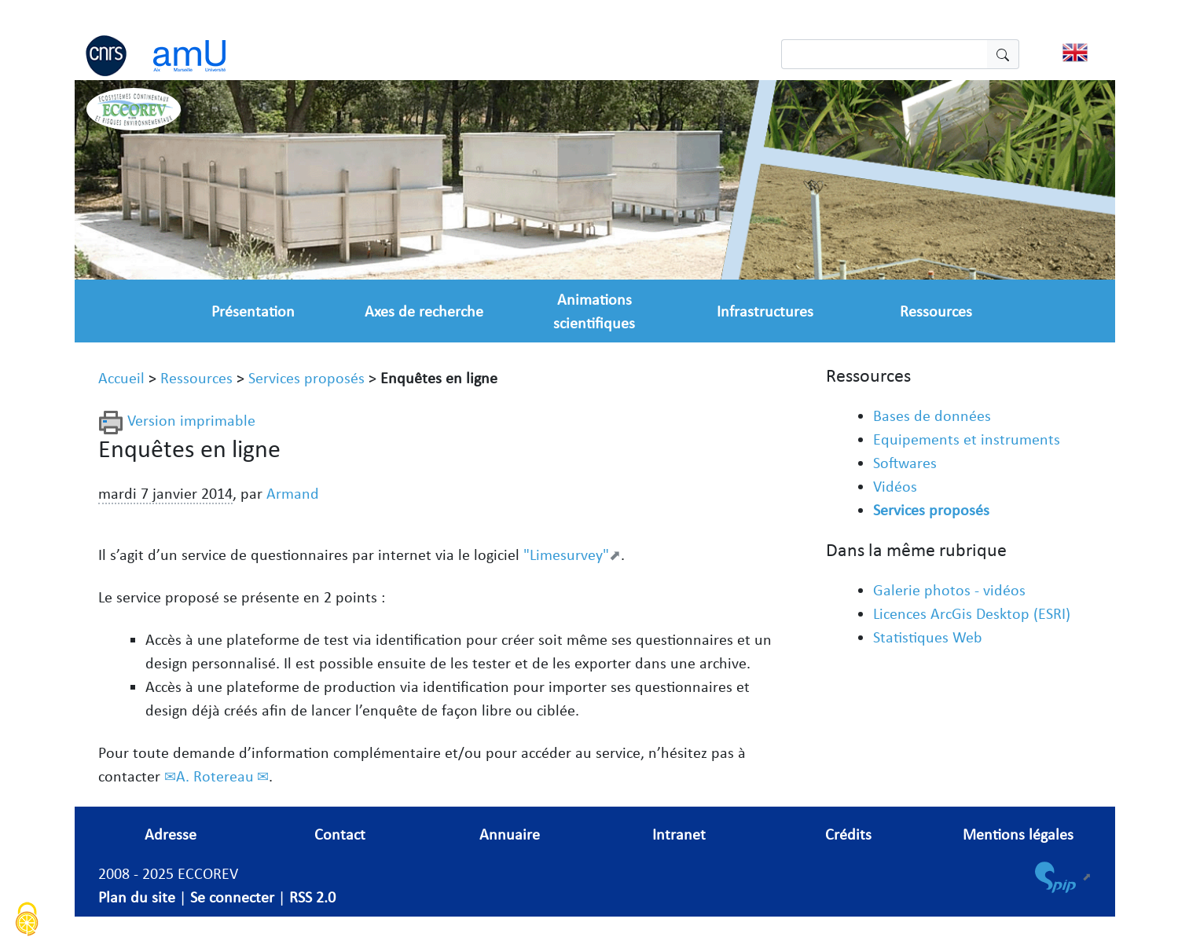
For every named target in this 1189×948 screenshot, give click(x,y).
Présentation (253, 311)
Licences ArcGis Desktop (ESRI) (971, 613)
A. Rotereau (215, 776)
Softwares (905, 462)
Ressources (936, 311)
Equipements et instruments (966, 439)
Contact (339, 834)
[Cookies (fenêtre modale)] (27, 921)
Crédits (848, 834)
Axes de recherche (424, 311)
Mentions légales (1018, 834)
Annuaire (509, 834)
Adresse (170, 834)
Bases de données (932, 415)
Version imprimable (176, 420)
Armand (292, 493)
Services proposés (306, 377)
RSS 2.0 (312, 897)
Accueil (121, 377)
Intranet (679, 834)
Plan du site (136, 897)
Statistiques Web (927, 637)
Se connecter (232, 897)
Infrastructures (765, 311)
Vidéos (895, 486)
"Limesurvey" (566, 554)
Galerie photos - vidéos (949, 589)
